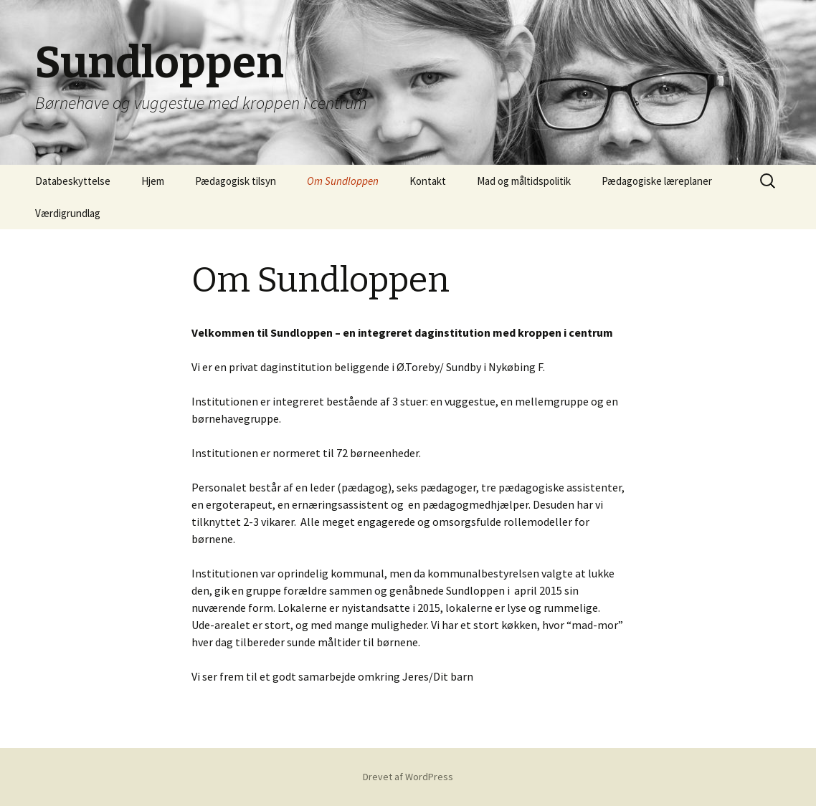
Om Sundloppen (343, 181)
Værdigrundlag (67, 213)
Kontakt (427, 181)
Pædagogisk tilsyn (235, 181)
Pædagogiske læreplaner (657, 181)
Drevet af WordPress (408, 776)
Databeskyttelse (72, 181)
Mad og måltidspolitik (524, 181)
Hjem (152, 181)
